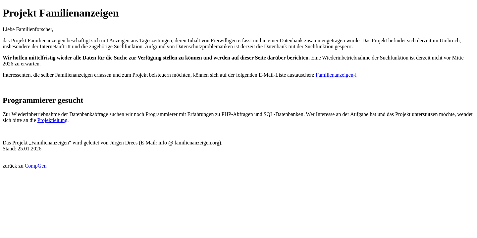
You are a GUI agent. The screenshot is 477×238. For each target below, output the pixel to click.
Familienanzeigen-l (336, 75)
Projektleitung (52, 120)
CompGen (36, 166)
